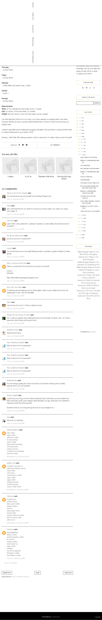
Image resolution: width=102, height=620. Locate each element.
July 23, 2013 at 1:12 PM (15, 199)
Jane (8, 417)
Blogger (93, 332)
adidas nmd (11, 463)
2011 (80, 237)
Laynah (9, 248)
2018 (80, 121)
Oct (82, 145)
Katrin (9, 302)
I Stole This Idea (86, 177)
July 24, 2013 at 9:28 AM (15, 411)
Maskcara (34, 3)
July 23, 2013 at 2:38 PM (15, 257)
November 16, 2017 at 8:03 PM (18, 456)
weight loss (46, 31)
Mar (82, 224)
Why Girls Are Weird (14, 287)
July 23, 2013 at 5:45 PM (15, 308)
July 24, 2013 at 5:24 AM (15, 349)
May (82, 218)
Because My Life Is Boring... (90, 168)
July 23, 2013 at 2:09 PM (15, 214)
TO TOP (97, 617)
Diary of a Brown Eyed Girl (16, 263)
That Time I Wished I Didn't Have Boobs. (90, 202)
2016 (80, 127)
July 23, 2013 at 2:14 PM (15, 229)
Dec (82, 139)
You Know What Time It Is (89, 183)
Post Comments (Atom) (20, 577)
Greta (9, 206)
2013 (80, 136)
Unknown (10, 221)
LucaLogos (56, 617)
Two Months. (85, 165)
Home (37, 573)
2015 (80, 130)
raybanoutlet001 (13, 430)
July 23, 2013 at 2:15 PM (15, 242)
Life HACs (23, 3)
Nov (82, 142)
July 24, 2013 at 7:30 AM (15, 389)
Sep (82, 148)
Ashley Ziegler (12, 395)
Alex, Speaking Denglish (15, 342)
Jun (82, 215)
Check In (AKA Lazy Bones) (90, 211)
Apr (82, 221)
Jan (82, 231)
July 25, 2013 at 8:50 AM (15, 423)
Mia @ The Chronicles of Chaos (18, 315)
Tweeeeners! (85, 180)
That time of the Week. (88, 157)
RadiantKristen (12, 380)
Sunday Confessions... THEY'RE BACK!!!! (88, 192)
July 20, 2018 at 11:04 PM (16, 558)
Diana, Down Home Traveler (17, 193)
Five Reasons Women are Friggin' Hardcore (89, 187)
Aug (82, 151)
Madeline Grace (12, 330)
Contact (13, 3)
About (5, 3)
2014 (80, 133)
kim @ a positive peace (15, 236)
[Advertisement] (20, 597)
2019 (80, 118)
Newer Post (7, 573)
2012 (80, 234)
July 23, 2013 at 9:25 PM (15, 323)
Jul (82, 154)
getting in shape (34, 31)
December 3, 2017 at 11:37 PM (17, 523)
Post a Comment (11, 563)
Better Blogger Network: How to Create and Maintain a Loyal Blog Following (88, 270)
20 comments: (55, 145)
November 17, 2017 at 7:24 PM (17, 490)
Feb (82, 227)
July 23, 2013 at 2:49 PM (15, 296)
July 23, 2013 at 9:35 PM (15, 336)
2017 (80, 124)
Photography (45, 3)
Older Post (68, 573)
